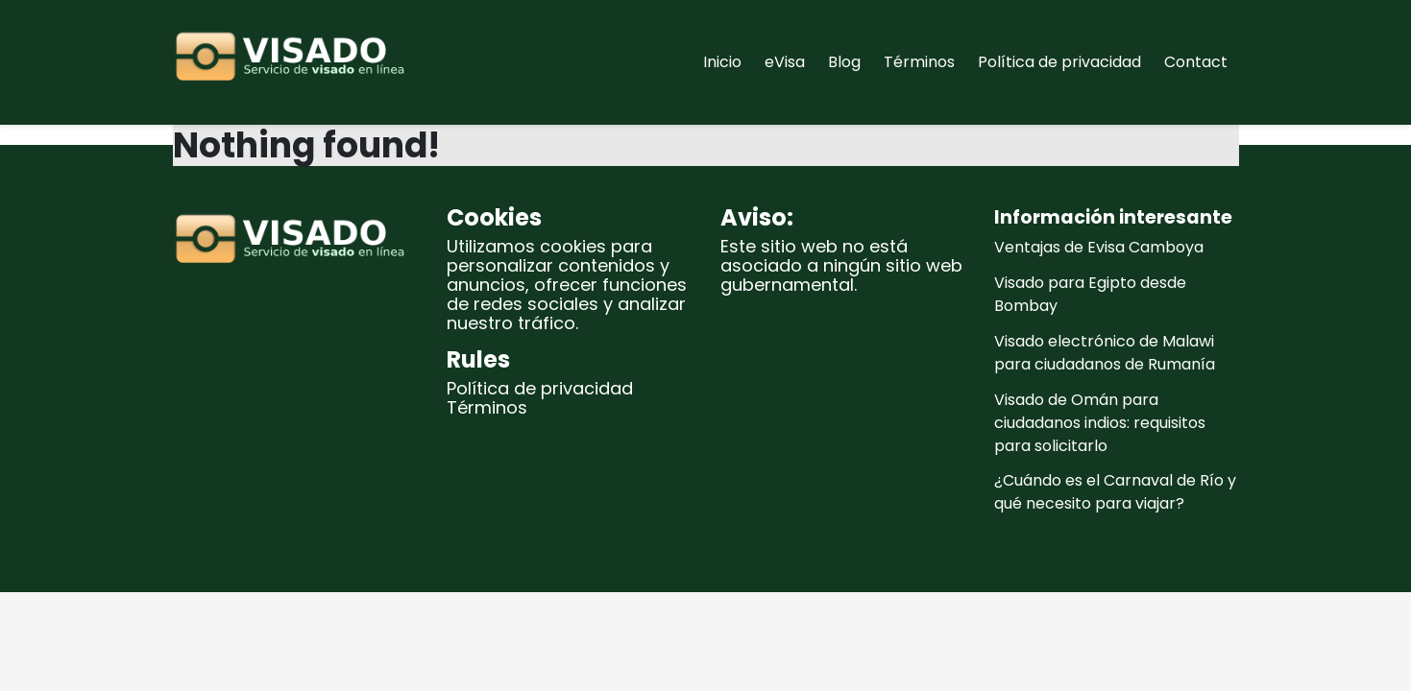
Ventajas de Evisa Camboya (1099, 247)
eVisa (785, 62)
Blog (844, 62)
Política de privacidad (1059, 62)
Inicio (722, 62)
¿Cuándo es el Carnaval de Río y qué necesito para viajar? (1115, 491)
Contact (1196, 62)
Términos (919, 62)
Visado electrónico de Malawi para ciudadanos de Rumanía (1104, 352)
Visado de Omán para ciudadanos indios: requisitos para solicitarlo (1099, 423)
